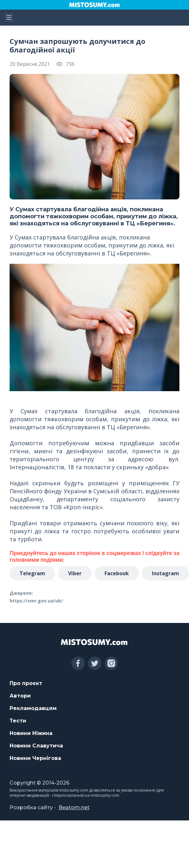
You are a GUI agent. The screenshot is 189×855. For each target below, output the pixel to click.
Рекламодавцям (33, 708)
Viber (75, 573)
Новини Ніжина (31, 733)
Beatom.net (74, 807)
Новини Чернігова (35, 758)
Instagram (165, 573)
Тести (18, 721)
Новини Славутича (36, 746)
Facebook (117, 573)
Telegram (32, 573)
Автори (20, 696)
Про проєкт (26, 683)
